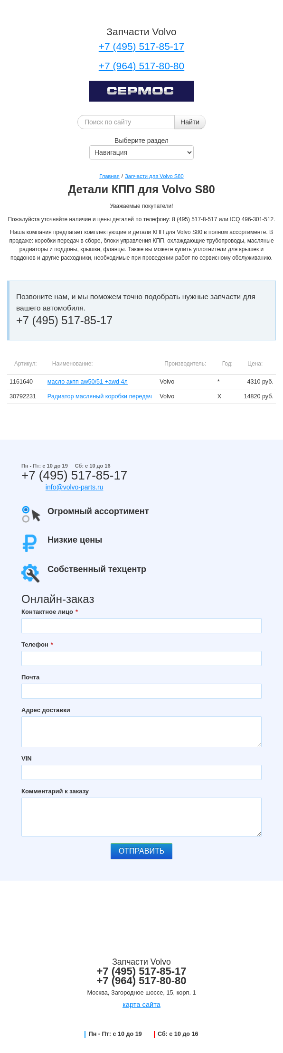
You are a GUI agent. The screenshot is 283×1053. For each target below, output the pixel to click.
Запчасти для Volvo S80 (154, 176)
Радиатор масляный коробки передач (99, 396)
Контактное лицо (47, 611)
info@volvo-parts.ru (75, 487)
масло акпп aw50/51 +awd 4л (87, 381)
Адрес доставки (45, 710)
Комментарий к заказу (55, 791)
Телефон (34, 644)
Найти (189, 122)
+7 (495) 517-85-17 (141, 46)
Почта (30, 677)
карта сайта (141, 1004)
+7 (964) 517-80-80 (141, 65)
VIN (26, 758)
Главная (109, 176)
